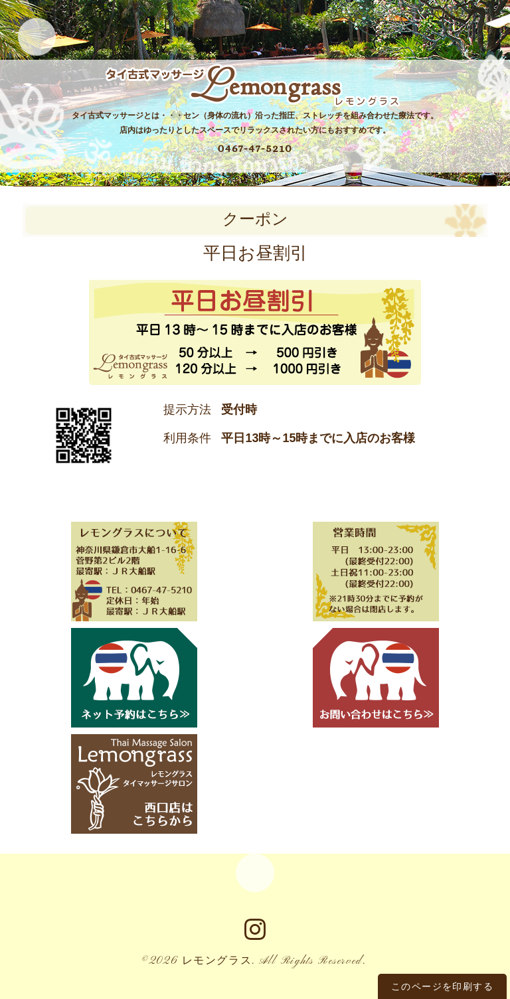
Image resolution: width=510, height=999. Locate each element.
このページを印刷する (442, 986)
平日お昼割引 (255, 254)
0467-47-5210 (255, 148)
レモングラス (217, 964)
